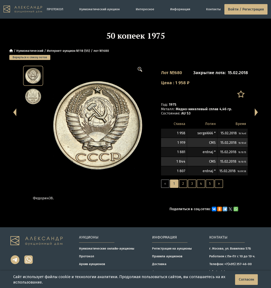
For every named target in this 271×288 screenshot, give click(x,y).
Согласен (246, 279)
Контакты (213, 9)
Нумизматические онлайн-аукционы (106, 248)
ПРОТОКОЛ (55, 9)
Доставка (159, 264)
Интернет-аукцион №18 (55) (68, 51)
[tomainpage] (23, 9)
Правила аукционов (167, 256)
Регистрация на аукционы (172, 248)
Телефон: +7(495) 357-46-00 (230, 264)
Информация (180, 9)
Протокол (86, 256)
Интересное (145, 9)
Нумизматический (29, 51)
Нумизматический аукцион (99, 9)
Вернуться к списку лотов (30, 57)
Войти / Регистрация (246, 9)
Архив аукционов (92, 264)
